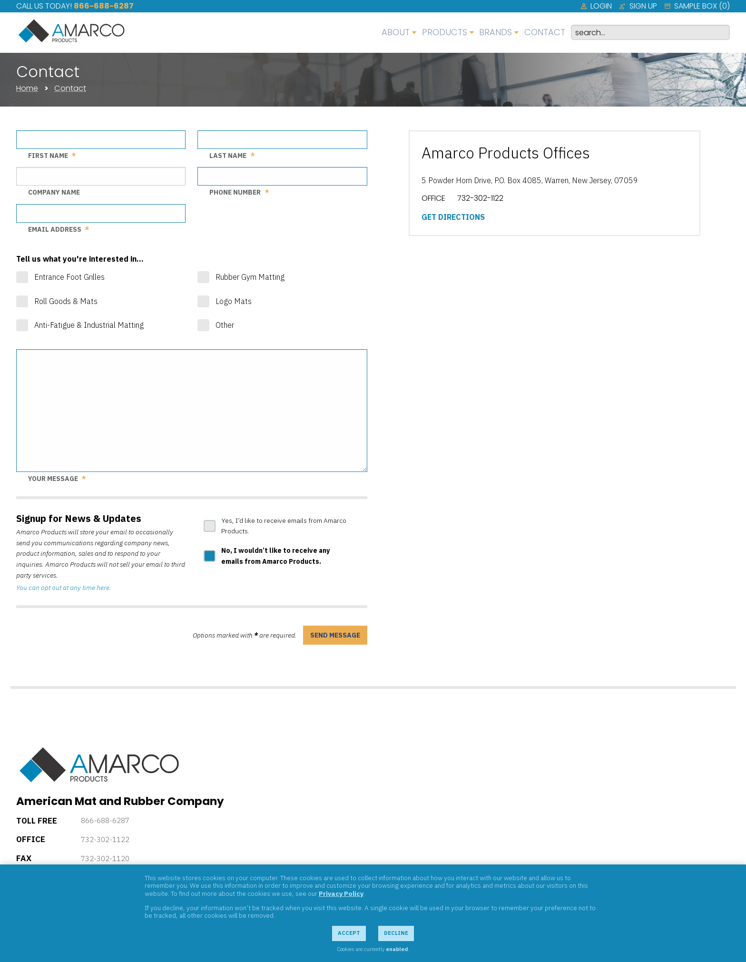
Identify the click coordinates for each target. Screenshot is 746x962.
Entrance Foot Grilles (69, 277)
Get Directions (453, 217)
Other (225, 325)
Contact (70, 88)
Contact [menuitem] (544, 32)
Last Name (227, 155)
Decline (396, 933)
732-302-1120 (105, 858)
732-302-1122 (105, 839)
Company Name (54, 192)
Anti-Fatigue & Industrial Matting (89, 325)
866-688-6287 (104, 5)
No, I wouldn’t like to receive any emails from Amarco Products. (275, 556)
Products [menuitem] (444, 32)
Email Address (54, 229)
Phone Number (235, 192)
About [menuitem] (396, 32)
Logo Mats (234, 301)
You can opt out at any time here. (63, 587)
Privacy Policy (341, 893)
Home (27, 88)
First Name (48, 155)
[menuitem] (596, 6)
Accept (349, 933)
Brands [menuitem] (495, 32)
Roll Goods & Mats (66, 301)
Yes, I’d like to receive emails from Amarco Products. (283, 526)
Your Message (53, 478)
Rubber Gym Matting (250, 277)
